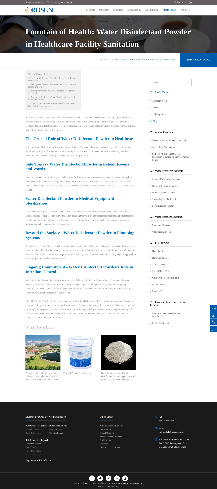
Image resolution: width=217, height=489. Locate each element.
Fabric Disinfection (160, 323)
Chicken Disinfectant (34, 429)
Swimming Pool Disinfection (165, 199)
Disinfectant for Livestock (36, 440)
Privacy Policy (113, 486)
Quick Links (106, 416)
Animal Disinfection (108, 433)
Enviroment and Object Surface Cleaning (168, 303)
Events (154, 107)
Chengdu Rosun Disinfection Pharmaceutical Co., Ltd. (105, 483)
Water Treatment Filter (162, 232)
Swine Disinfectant (33, 444)
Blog (117, 60)
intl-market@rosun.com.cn (59, 2)
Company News (158, 100)
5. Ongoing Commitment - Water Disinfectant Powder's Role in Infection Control (52, 104)
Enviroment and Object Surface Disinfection (166, 315)
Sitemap (101, 486)
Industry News (158, 114)
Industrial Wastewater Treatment (166, 179)
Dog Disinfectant (56, 429)
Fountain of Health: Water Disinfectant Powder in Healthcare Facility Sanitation (148, 60)
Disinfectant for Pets (58, 426)
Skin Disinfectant (160, 264)
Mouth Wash (158, 291)
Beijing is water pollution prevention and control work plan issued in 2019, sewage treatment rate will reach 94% (42, 376)
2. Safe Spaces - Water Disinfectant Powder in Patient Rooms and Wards (52, 85)
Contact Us (186, 9)
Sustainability (134, 9)
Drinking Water (106, 440)
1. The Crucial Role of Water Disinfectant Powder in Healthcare (51, 79)
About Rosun (152, 9)
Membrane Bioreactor (162, 225)
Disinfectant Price (198, 60)
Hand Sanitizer (159, 251)
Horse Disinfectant (33, 454)
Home (101, 60)
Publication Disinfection (110, 447)
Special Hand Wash (161, 271)
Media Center (169, 9)
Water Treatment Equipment (166, 216)
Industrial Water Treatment (111, 436)
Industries (104, 9)
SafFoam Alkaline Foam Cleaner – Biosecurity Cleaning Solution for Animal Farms (170, 157)
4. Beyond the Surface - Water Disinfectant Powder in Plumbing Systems (52, 98)
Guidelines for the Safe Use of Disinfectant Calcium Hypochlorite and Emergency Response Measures (118, 376)
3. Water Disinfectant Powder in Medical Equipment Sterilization (51, 92)
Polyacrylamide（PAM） (163, 206)
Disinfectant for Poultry (35, 426)
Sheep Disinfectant (33, 451)
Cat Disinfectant (56, 433)
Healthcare (104, 444)
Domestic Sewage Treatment (165, 186)
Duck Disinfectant (33, 433)
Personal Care (159, 242)
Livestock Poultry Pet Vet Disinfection (169, 140)
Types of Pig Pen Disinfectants (77, 373)
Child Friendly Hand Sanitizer (165, 278)
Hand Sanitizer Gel (160, 258)
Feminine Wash (159, 284)
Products (90, 9)
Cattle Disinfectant (33, 447)
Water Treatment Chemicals (166, 171)
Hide (48, 74)
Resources (118, 9)
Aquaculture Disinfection (163, 147)
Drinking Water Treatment (163, 192)
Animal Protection (161, 132)
